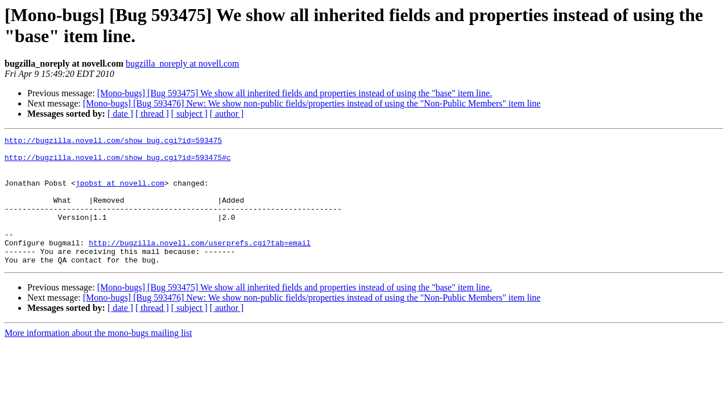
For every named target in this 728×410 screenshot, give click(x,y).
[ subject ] (189, 113)
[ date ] (120, 113)
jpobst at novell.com (120, 193)
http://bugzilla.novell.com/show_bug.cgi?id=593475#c (118, 162)
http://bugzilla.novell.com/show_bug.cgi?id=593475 (113, 142)
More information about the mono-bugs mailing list (98, 358)
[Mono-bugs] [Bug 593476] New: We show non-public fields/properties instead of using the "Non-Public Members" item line (312, 103)
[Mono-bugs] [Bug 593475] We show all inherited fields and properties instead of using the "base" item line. (294, 93)
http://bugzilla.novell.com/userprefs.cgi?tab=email (200, 265)
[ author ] (227, 113)
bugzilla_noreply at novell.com (182, 63)
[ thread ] (152, 113)
